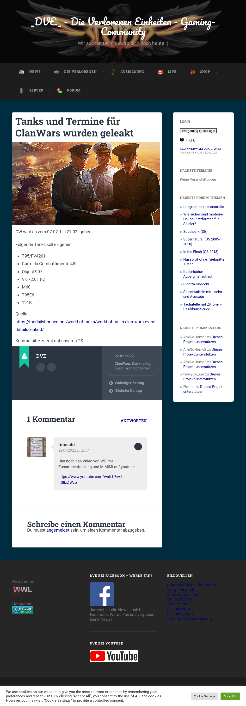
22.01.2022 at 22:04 (73, 450)
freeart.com (178, 604)
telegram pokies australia (203, 207)
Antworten (134, 421)
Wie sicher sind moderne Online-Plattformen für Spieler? (203, 220)
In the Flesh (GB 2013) (200, 252)
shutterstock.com (183, 594)
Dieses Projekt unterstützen (203, 339)
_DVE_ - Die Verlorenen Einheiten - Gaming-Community (123, 26)
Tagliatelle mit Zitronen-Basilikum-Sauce (202, 307)
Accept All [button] (230, 696)
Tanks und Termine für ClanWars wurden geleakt (76, 127)
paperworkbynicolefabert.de (193, 585)
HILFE (190, 141)
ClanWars (122, 364)
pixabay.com (178, 609)
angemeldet (57, 530)
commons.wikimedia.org (189, 618)
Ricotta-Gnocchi (196, 284)
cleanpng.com (180, 613)
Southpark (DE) (195, 232)
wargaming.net (180, 589)
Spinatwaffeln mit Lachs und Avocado (202, 294)
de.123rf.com (179, 599)
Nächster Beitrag (128, 391)
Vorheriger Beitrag (129, 383)
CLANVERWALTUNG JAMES (200, 149)
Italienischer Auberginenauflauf (197, 274)
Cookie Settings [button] (204, 696)
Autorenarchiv (40, 367)
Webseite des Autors (51, 367)
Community (141, 364)
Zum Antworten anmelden (138, 447)
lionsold (66, 445)
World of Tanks (137, 368)
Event (119, 368)
